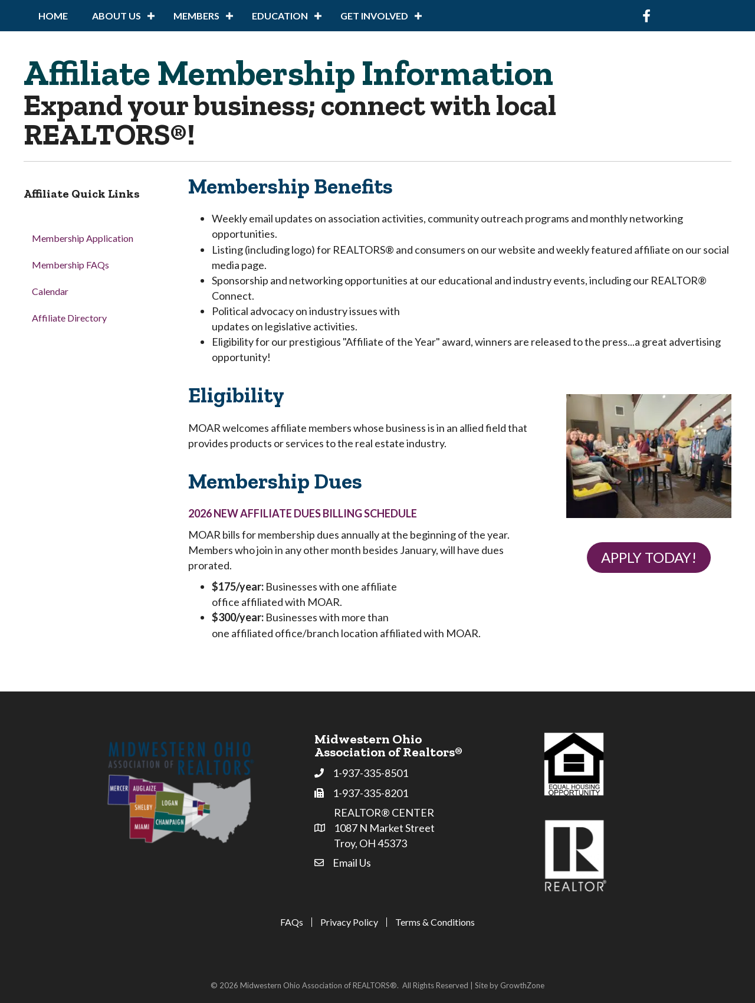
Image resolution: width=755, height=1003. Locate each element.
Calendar (50, 291)
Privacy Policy (349, 922)
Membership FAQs (70, 264)
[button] (648, 558)
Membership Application (82, 238)
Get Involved (374, 15)
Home (53, 15)
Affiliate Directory (69, 317)
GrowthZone (522, 985)
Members (196, 15)
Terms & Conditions (435, 922)
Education (280, 15)
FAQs (291, 922)
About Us (116, 15)
